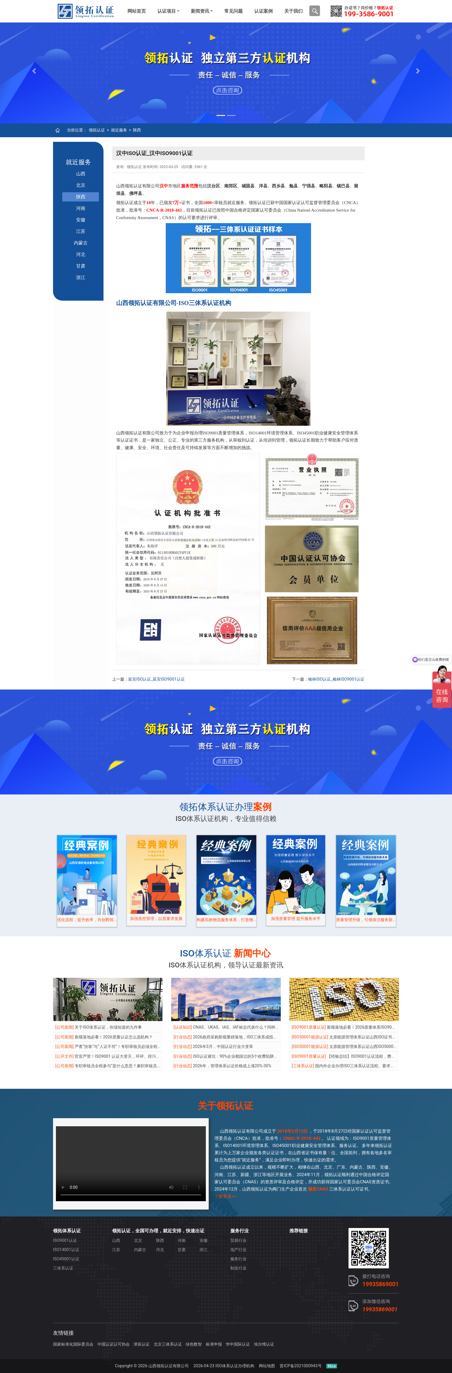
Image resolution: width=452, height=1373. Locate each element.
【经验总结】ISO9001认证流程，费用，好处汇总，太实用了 (381, 1010)
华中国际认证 (238, 1344)
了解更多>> (225, 1196)
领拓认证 (97, 130)
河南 (80, 208)
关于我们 (293, 11)
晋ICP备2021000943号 (300, 1365)
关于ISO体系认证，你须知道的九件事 (108, 981)
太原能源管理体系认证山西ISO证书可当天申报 (370, 991)
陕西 (137, 130)
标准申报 (214, 1344)
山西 (80, 173)
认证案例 (263, 11)
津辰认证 (141, 1344)
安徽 (80, 220)
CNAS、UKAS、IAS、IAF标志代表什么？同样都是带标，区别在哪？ (254, 981)
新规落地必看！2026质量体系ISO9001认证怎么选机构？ (378, 981)
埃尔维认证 (264, 1344)
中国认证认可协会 (113, 1344)
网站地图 (267, 1365)
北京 (80, 185)
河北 (80, 254)
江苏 (80, 231)
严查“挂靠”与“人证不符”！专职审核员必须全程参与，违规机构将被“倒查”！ (142, 1000)
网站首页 (136, 11)
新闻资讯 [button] (200, 11)
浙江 (80, 277)
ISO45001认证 (66, 1259)
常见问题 (233, 11)
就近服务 (119, 130)
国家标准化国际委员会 (73, 1344)
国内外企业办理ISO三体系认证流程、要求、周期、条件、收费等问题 (376, 1020)
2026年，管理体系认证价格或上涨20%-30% (232, 1020)
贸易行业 (238, 1240)
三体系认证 (63, 1268)
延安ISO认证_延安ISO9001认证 (156, 679)
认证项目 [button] (166, 11)
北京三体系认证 (168, 1344)
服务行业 (238, 1259)
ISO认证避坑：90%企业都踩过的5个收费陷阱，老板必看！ (245, 1010)
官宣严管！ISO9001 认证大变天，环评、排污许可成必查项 (127, 1010)
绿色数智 (194, 1344)
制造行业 (238, 1268)
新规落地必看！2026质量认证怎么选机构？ (113, 991)
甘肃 (80, 266)
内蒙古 (81, 243)
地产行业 (238, 1249)
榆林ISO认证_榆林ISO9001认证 (336, 679)
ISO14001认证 (66, 1249)
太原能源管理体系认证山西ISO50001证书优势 (370, 1000)
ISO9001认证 (65, 1240)
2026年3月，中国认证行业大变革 (223, 1000)
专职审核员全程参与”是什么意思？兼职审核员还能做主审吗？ (130, 1020)
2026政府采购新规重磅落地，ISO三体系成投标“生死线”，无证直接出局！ (259, 991)
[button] (34, 70)
